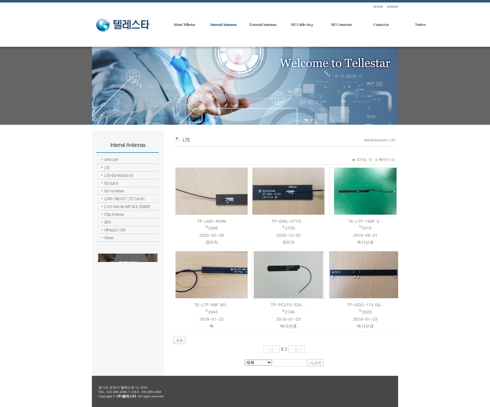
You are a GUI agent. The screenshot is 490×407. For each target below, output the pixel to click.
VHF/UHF (111, 159)
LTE (107, 167)
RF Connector (341, 24)
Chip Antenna (114, 214)
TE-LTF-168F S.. (365, 221)
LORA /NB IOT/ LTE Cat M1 (124, 198)
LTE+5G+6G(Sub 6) (118, 175)
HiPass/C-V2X (115, 229)
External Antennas (263, 24)
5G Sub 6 (111, 183)
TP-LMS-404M (211, 221)
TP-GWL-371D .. (289, 221)
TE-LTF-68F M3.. (211, 305)
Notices (420, 24)
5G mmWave (114, 190)
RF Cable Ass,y (302, 24)
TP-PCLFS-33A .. (288, 305)
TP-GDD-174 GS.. (365, 305)
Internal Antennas (223, 24)
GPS (107, 222)
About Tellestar (184, 24)
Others (108, 237)
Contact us (381, 24)
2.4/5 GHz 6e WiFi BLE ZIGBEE (127, 206)
